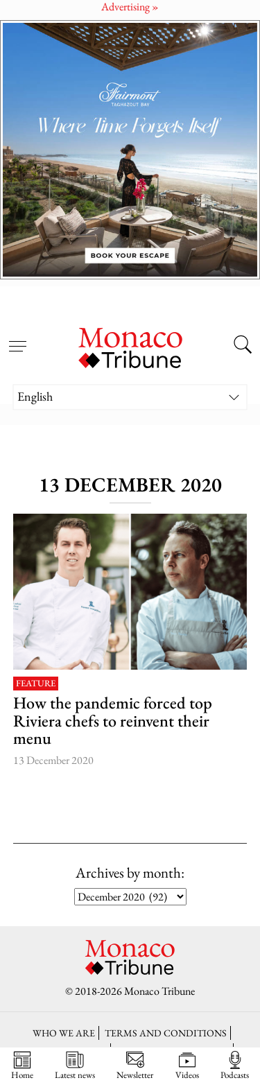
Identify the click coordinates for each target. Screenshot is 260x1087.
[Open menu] (17, 338)
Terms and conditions (166, 1032)
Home (22, 1065)
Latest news (75, 1065)
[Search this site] (242, 346)
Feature (35, 684)
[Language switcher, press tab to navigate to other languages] (130, 397)
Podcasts (234, 1065)
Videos (187, 1065)
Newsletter (134, 1065)
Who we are (64, 1032)
